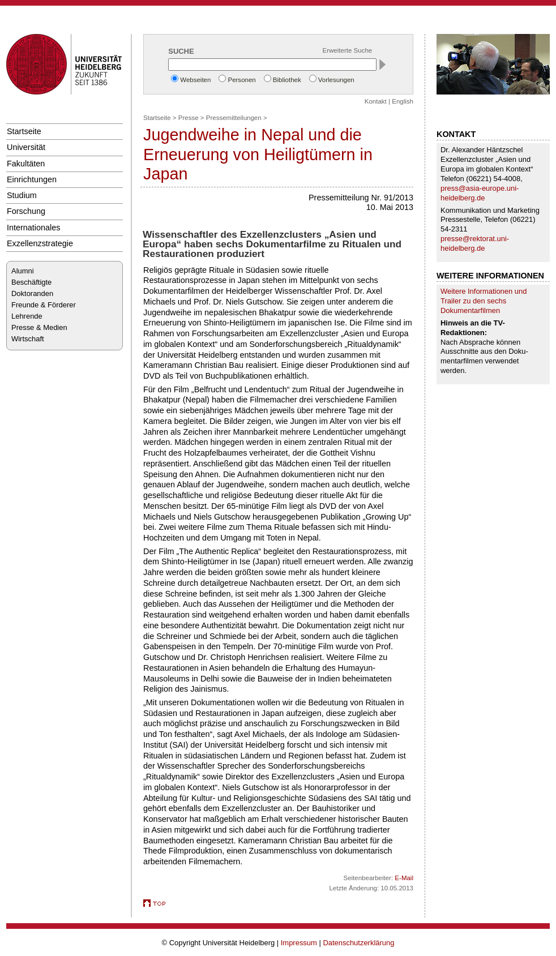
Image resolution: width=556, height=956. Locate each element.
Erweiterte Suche (348, 50)
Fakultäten (26, 163)
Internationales (34, 227)
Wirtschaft (27, 339)
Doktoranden (32, 293)
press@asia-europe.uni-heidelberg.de (479, 193)
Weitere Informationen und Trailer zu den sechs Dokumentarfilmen (483, 301)
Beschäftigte (31, 282)
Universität (26, 147)
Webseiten (195, 79)
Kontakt (376, 101)
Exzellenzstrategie (40, 243)
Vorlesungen (336, 79)
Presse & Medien (39, 327)
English (402, 101)
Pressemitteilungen (234, 117)
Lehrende (26, 316)
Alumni (22, 271)
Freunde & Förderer (43, 305)
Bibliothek (287, 79)
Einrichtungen (32, 179)
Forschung (26, 211)
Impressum (299, 942)
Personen (241, 79)
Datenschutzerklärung (358, 942)
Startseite (24, 131)
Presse (188, 117)
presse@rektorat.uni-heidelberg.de (474, 243)
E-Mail (404, 877)
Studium (22, 195)
